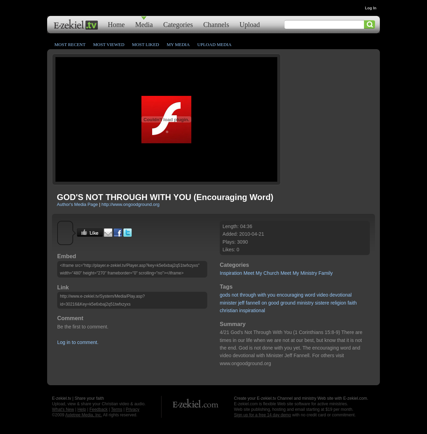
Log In (370, 8)
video (322, 295)
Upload (249, 24)
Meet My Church (261, 273)
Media (144, 24)
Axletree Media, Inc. (83, 415)
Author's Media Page (77, 204)
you (272, 295)
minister (228, 303)
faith (352, 303)
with (262, 295)
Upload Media (214, 44)
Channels (216, 24)
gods (225, 295)
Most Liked (145, 44)
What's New (63, 409)
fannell (253, 303)
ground (288, 303)
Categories (178, 24)
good (273, 303)
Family (326, 273)
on (264, 303)
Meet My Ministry (298, 273)
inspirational (252, 310)
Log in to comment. (77, 342)
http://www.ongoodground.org (130, 204)
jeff (241, 303)
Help (81, 409)
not (235, 295)
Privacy (132, 409)
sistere (322, 303)
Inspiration (231, 273)
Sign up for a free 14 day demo (262, 415)
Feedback (98, 409)
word (310, 295)
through (248, 295)
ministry (305, 303)
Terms (116, 409)
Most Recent (70, 44)
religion (338, 303)
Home (116, 24)
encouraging (290, 295)
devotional (341, 295)
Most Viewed (108, 44)
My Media (178, 44)
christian (229, 310)
